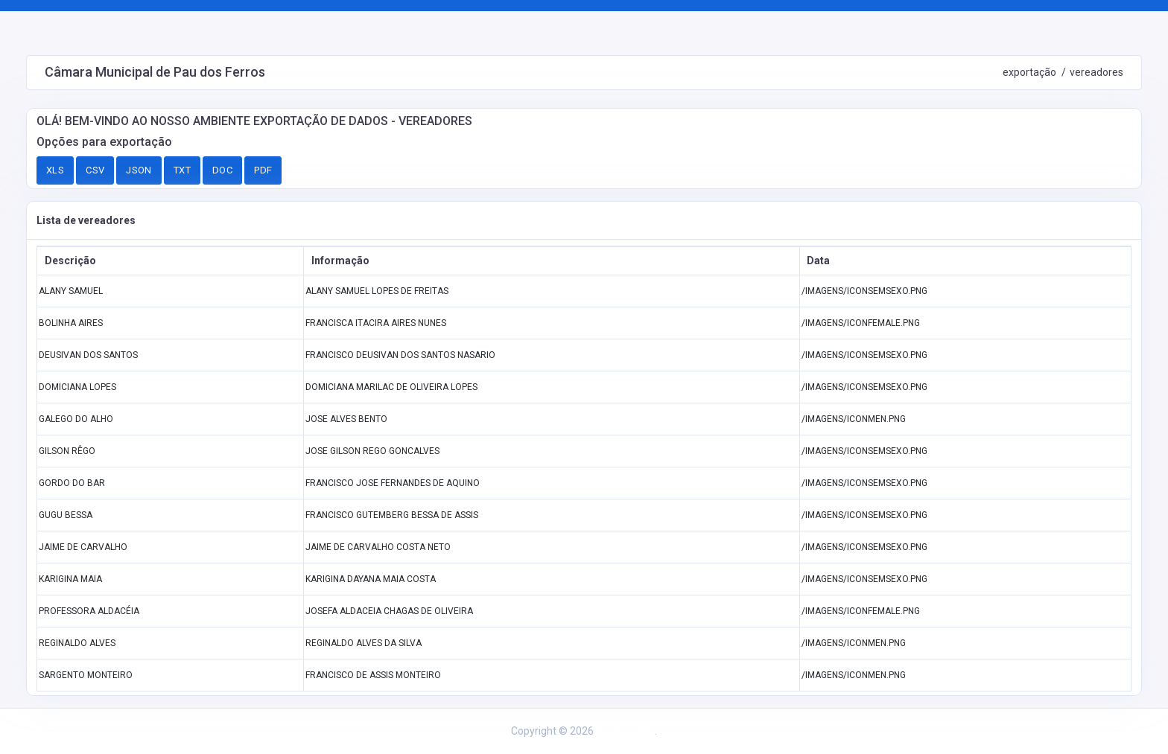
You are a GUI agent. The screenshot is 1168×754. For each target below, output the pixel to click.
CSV (95, 170)
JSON (139, 170)
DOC (222, 170)
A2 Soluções (625, 731)
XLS (55, 170)
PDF (263, 170)
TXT (182, 170)
